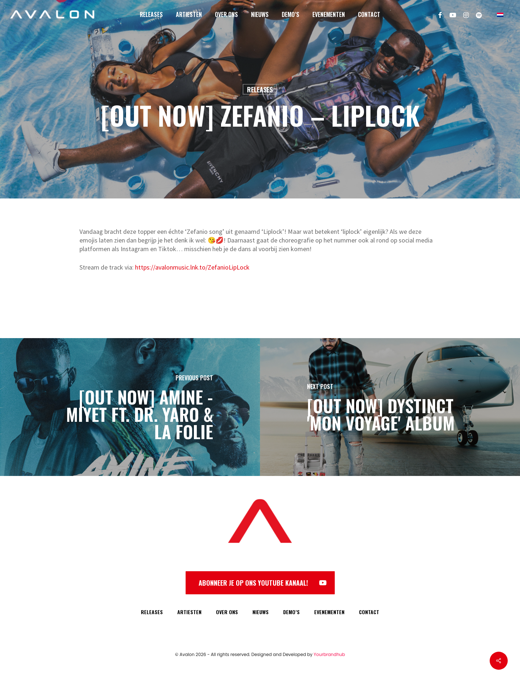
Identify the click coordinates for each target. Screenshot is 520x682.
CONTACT (369, 612)
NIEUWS (260, 612)
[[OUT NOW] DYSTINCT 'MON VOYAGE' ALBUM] (390, 407)
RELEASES (152, 612)
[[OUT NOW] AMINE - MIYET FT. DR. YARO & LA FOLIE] (130, 407)
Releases (260, 89)
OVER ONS (227, 612)
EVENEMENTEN (329, 612)
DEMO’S (291, 612)
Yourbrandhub (329, 654)
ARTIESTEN (189, 612)
